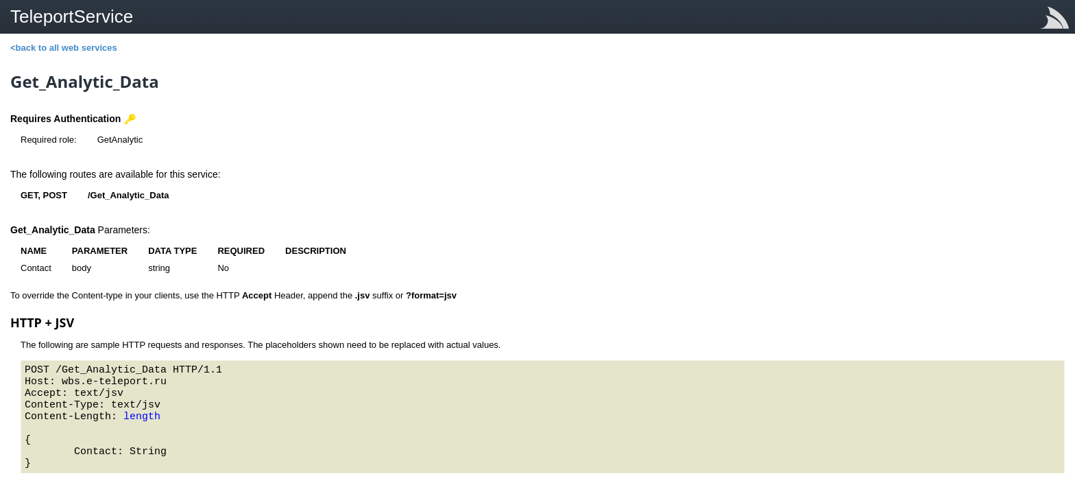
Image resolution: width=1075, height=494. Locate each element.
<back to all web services (63, 48)
